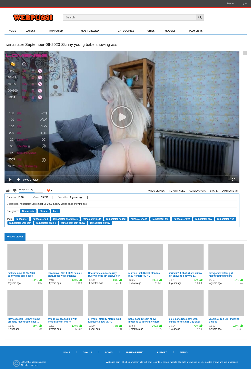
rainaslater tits (160, 219)
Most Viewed (90, 30)
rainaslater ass (139, 219)
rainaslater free (225, 219)
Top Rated (55, 30)
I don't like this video (14, 191)
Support (161, 352)
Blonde (44, 211)
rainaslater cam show (73, 223)
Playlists (196, 30)
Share (214, 191)
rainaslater (22, 219)
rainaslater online (46, 223)
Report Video (177, 191)
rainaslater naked (116, 219)
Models (170, 30)
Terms (184, 352)
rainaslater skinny (100, 223)
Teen (55, 211)
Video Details (156, 191)
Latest (30, 30)
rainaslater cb (40, 219)
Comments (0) (230, 191)
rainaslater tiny (203, 219)
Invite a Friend (134, 352)
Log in (244, 3)
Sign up (230, 3)
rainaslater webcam (20, 223)
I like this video (8, 191)
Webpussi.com (39, 362)
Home (12, 30)
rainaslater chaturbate (65, 219)
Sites (151, 30)
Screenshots (197, 191)
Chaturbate (28, 211)
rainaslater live (182, 219)
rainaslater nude (92, 219)
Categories (126, 30)
